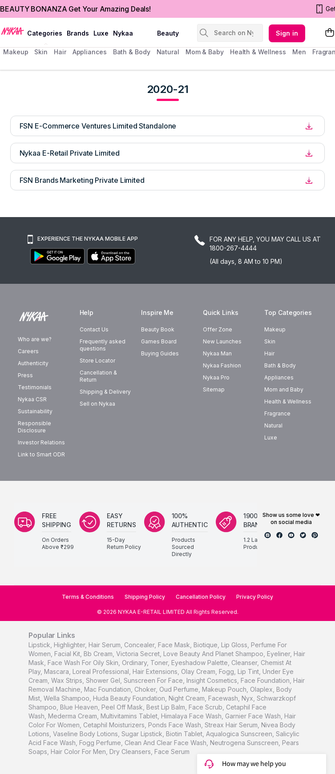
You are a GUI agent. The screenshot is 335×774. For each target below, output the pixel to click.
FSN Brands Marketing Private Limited (82, 180)
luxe (101, 33)
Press (25, 375)
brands (78, 33)
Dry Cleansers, (131, 751)
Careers (28, 351)
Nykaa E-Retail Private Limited (70, 153)
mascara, (57, 671)
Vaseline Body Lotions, (86, 734)
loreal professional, (102, 671)
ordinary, (135, 662)
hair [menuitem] (60, 52)
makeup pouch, (225, 689)
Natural (273, 425)
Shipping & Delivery (105, 391)
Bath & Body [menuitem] (131, 52)
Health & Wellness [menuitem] (258, 52)
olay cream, (199, 671)
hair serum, (105, 645)
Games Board (159, 341)
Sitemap (214, 389)
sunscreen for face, (154, 680)
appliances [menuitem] (90, 52)
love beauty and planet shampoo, (214, 653)
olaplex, (262, 689)
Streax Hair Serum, (232, 725)
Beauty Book (157, 329)
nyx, (248, 698)
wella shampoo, (67, 698)
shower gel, (104, 680)
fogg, (227, 671)
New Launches (222, 341)
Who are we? (35, 339)
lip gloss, (235, 645)
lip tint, (249, 671)
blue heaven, (80, 707)
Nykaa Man (217, 353)
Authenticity (33, 363)
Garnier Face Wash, (254, 716)
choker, (145, 689)
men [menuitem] (299, 52)
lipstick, (40, 645)
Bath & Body (280, 365)
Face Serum (172, 751)
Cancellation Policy (201, 596)
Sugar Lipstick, (142, 734)
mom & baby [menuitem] (205, 52)
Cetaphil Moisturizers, (114, 725)
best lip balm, (166, 707)
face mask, (175, 645)
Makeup (275, 329)
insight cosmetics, (212, 680)
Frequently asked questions (102, 345)
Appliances (279, 377)
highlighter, (70, 645)
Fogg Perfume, (101, 742)
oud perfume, (179, 689)
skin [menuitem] (41, 52)
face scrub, (206, 707)
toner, (160, 662)
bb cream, (99, 653)
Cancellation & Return (98, 376)
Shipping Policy (145, 596)
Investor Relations (41, 442)
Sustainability (35, 411)
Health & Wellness (287, 401)
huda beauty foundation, (130, 698)
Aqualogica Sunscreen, (240, 734)
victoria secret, (138, 653)
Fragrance (277, 413)
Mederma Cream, (73, 716)
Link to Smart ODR (41, 454)
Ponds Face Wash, (175, 725)
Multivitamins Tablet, (130, 716)
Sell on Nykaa (97, 403)
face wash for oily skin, (84, 662)
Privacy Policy (254, 596)
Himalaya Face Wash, (192, 716)
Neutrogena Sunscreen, (245, 742)
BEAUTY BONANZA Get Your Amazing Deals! (75, 8)
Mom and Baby (283, 389)
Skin (269, 341)
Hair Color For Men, (79, 751)
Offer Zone (217, 329)
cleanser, (245, 662)
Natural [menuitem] (168, 52)
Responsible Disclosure (34, 427)
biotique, (206, 645)
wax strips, (67, 680)
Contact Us (94, 329)
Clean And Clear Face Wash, (166, 742)
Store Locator (97, 360)
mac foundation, (108, 689)
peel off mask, (123, 707)
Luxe (270, 437)
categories (44, 33)
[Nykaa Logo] (12, 31)
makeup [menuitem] (15, 52)
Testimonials (35, 387)
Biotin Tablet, (185, 734)
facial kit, (68, 653)
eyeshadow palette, (200, 662)
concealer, (140, 645)
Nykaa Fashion (222, 365)
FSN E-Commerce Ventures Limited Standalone (98, 125)
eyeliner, (279, 653)
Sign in (287, 33)
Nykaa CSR (32, 399)
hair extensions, (156, 671)
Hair (269, 353)
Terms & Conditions (88, 596)
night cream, (187, 698)
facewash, (224, 698)
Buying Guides (160, 353)
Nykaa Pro (216, 377)
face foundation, (266, 680)
